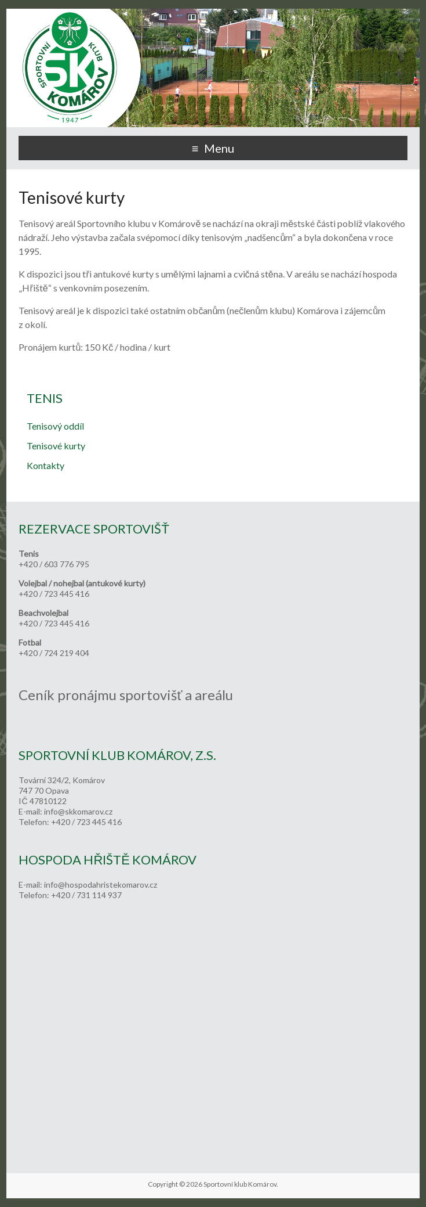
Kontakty (45, 465)
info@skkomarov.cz (78, 811)
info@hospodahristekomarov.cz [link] (100, 884)
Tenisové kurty (56, 445)
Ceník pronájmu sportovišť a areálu (126, 694)
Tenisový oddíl (55, 425)
